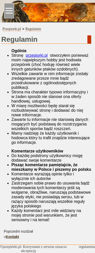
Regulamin (33, 29)
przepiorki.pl (37, 55)
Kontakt (12, 237)
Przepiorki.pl (12, 29)
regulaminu (87, 247)
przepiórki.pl (12, 247)
